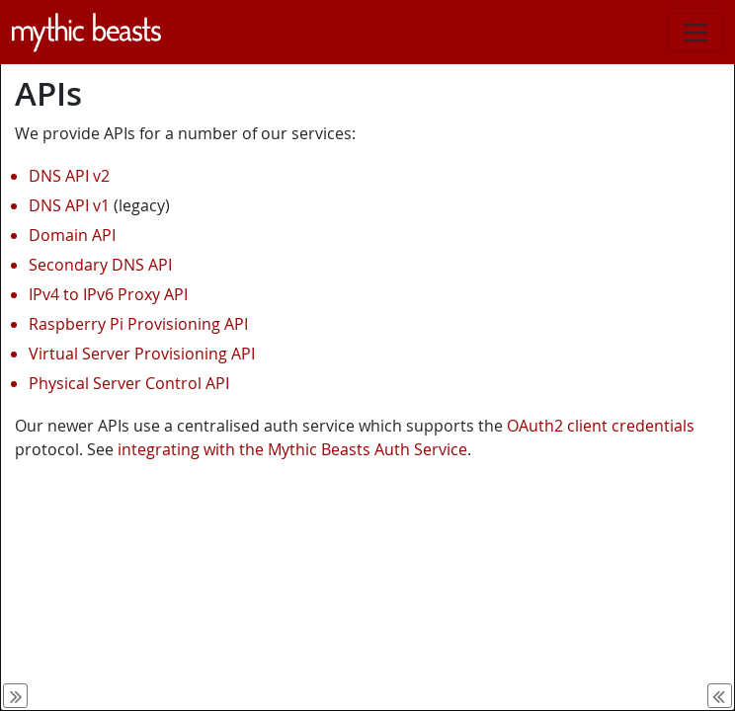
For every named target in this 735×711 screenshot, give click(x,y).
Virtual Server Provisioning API (142, 353)
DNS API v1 (69, 205)
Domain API (72, 235)
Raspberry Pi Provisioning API (138, 324)
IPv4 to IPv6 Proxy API (108, 294)
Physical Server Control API (129, 383)
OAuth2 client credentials (600, 425)
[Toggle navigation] (695, 32)
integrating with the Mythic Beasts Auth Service (292, 449)
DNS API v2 (69, 176)
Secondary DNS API (100, 265)
